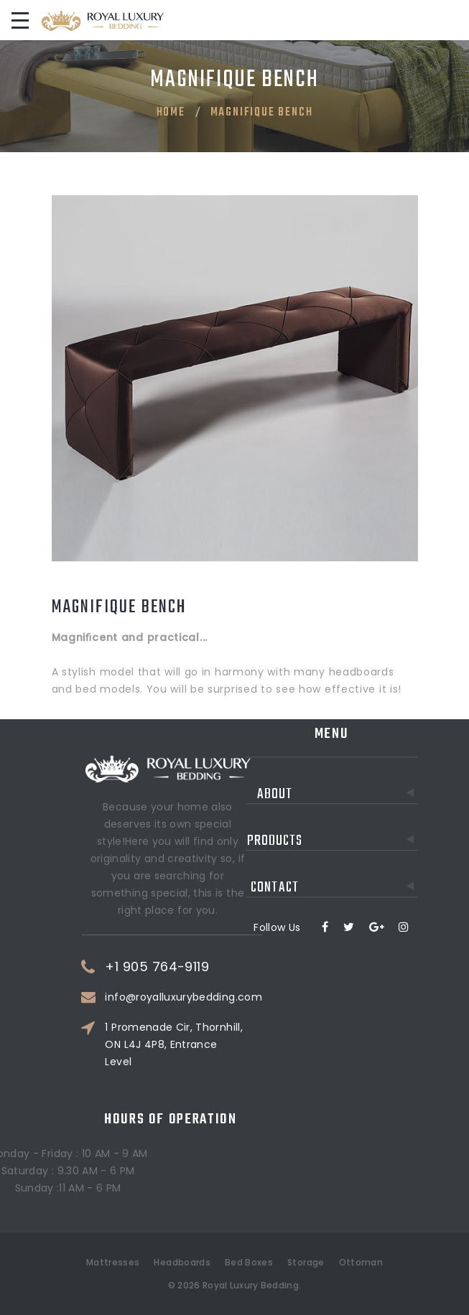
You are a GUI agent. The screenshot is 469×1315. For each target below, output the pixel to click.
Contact (334, 855)
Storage (305, 1262)
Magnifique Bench (261, 112)
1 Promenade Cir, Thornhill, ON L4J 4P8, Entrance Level (197, 1044)
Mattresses (113, 1262)
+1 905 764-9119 (181, 966)
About (337, 762)
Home (171, 112)
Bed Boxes (249, 1262)
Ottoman (361, 1262)
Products (332, 808)
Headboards (182, 1262)
